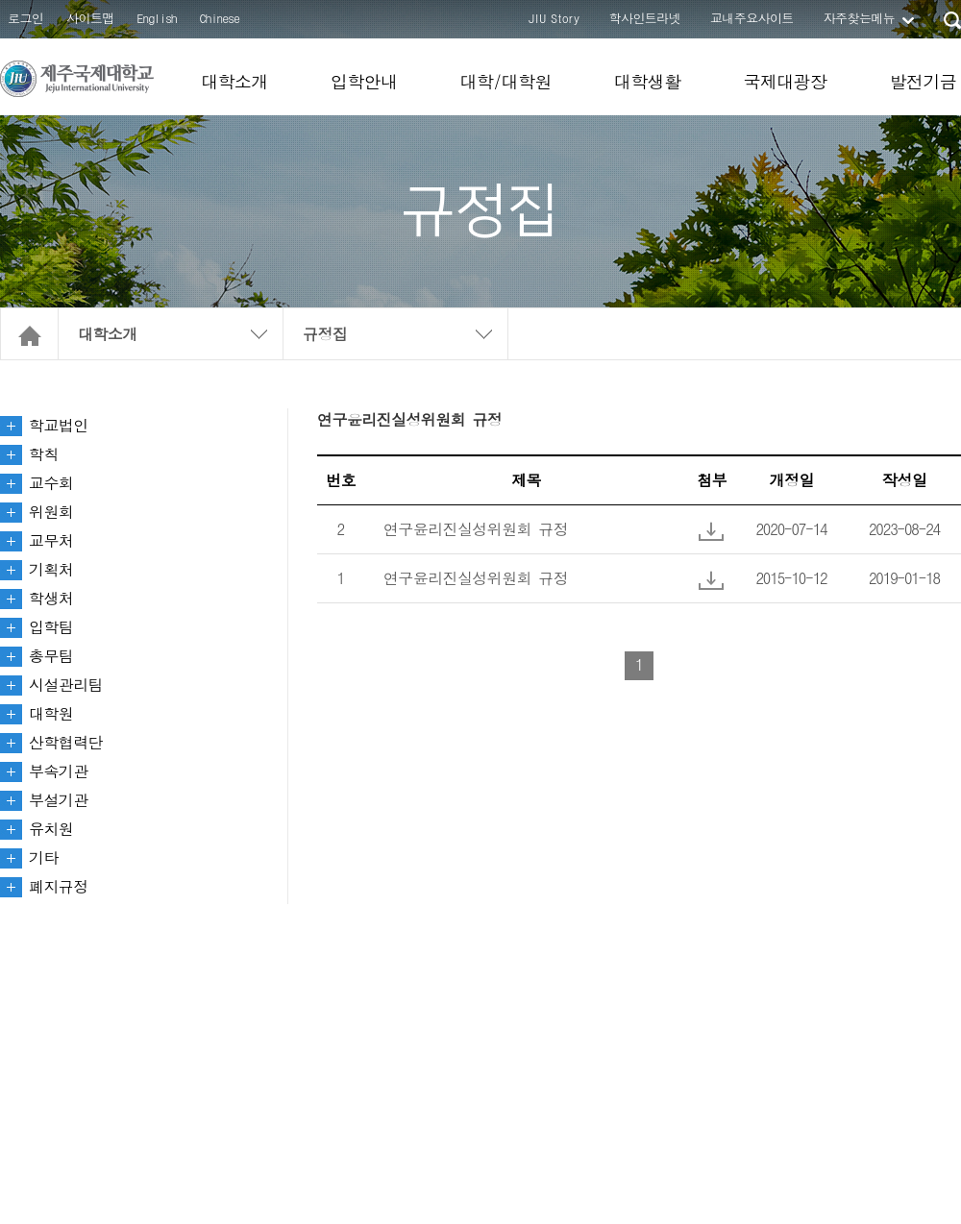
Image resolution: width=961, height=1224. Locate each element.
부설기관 (58, 800)
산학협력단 (66, 742)
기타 (44, 857)
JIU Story (554, 18)
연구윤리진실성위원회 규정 (475, 529)
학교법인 (58, 425)
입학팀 (51, 627)
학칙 (44, 454)
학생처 (51, 598)
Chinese (219, 18)
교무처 (51, 540)
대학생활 (647, 81)
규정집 (325, 334)
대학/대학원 (505, 81)
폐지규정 (58, 886)
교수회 (51, 483)
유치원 (51, 829)
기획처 (51, 569)
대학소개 (234, 81)
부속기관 (58, 771)
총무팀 (51, 656)
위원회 (51, 512)
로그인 (25, 18)
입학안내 (364, 81)
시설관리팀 (66, 684)
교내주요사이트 (752, 18)
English (157, 18)
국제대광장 (784, 81)
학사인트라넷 (644, 18)
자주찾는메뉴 (859, 18)
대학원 (51, 713)
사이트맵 (90, 18)
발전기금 (922, 81)
